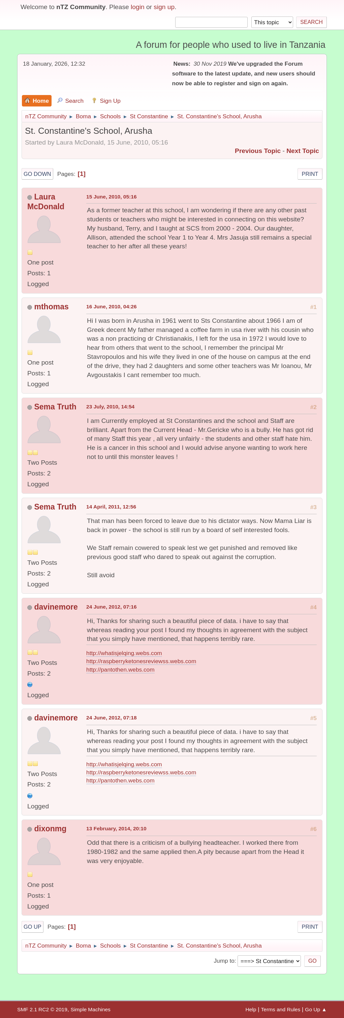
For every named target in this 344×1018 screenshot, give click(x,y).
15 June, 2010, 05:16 (111, 196)
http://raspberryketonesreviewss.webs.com (141, 661)
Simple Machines (91, 1009)
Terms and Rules (281, 1009)
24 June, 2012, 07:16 (111, 607)
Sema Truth (55, 406)
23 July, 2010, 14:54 (110, 406)
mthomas (51, 306)
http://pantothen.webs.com (120, 669)
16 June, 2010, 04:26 (111, 306)
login (138, 6)
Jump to (224, 960)
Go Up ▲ (316, 1009)
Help (250, 1009)
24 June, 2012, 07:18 (111, 717)
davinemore (55, 607)
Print (310, 174)
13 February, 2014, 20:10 (116, 828)
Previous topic (258, 150)
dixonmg (50, 828)
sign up (164, 6)
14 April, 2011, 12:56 (111, 507)
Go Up (32, 927)
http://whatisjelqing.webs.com (124, 653)
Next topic (302, 150)
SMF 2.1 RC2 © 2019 (42, 1009)
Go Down (37, 174)
